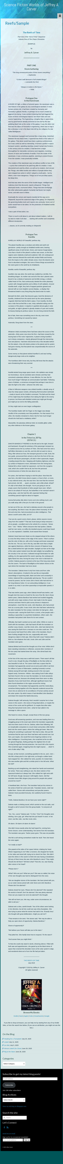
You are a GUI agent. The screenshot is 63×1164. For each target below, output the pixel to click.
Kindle (16, 1016)
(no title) (7, 1045)
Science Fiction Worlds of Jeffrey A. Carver (31, 7)
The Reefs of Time (31, 32)
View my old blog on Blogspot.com (14, 1106)
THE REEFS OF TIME (31, 960)
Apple (26, 1016)
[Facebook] (4, 1127)
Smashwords (38, 1016)
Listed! (6, 1042)
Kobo (31, 1016)
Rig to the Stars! (9, 1052)
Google (46, 1016)
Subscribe (9, 1085)
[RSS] (7, 1127)
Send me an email (9, 1133)
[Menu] (59, 15)
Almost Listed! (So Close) (13, 1048)
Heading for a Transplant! (12, 1039)
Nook (21, 1016)
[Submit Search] (4, 1118)
